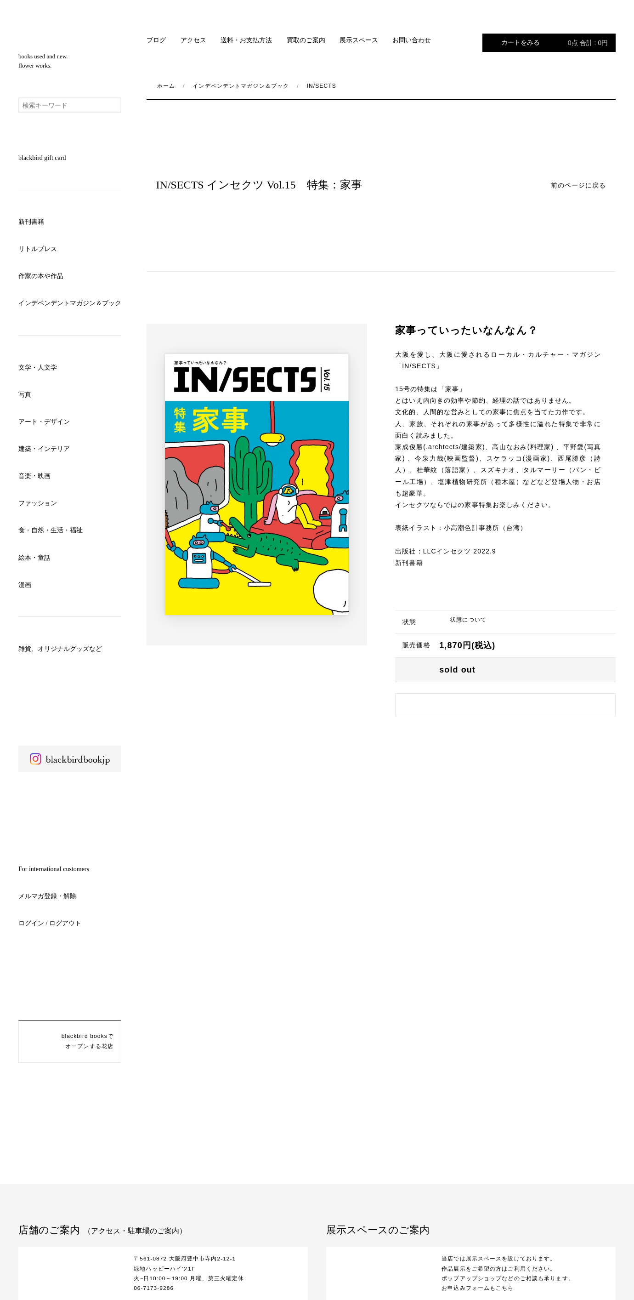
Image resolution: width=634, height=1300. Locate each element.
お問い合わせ (411, 40)
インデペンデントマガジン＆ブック (69, 303)
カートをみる (554, 42)
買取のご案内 (306, 40)
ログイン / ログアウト (49, 923)
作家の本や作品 (40, 276)
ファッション (37, 503)
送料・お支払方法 (246, 40)
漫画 (24, 585)
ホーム (166, 86)
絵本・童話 (34, 557)
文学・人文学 (37, 367)
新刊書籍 (31, 221)
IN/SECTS (321, 86)
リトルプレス (37, 248)
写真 (24, 394)
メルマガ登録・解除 (47, 896)
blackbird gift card (42, 157)
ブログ (156, 40)
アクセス (193, 40)
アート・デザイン (44, 421)
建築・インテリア (44, 448)
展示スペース (359, 40)
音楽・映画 (34, 476)
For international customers (53, 869)
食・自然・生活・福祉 (50, 530)
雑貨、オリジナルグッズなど (60, 648)
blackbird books (69, 32)
